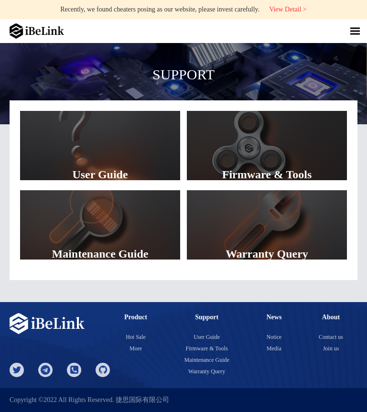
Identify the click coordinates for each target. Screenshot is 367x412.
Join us (331, 348)
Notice (273, 337)
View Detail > (288, 9)
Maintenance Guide (206, 360)
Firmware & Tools (207, 348)
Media (274, 348)
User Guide (207, 337)
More (136, 348)
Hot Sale (136, 337)
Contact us (331, 337)
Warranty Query (206, 371)
